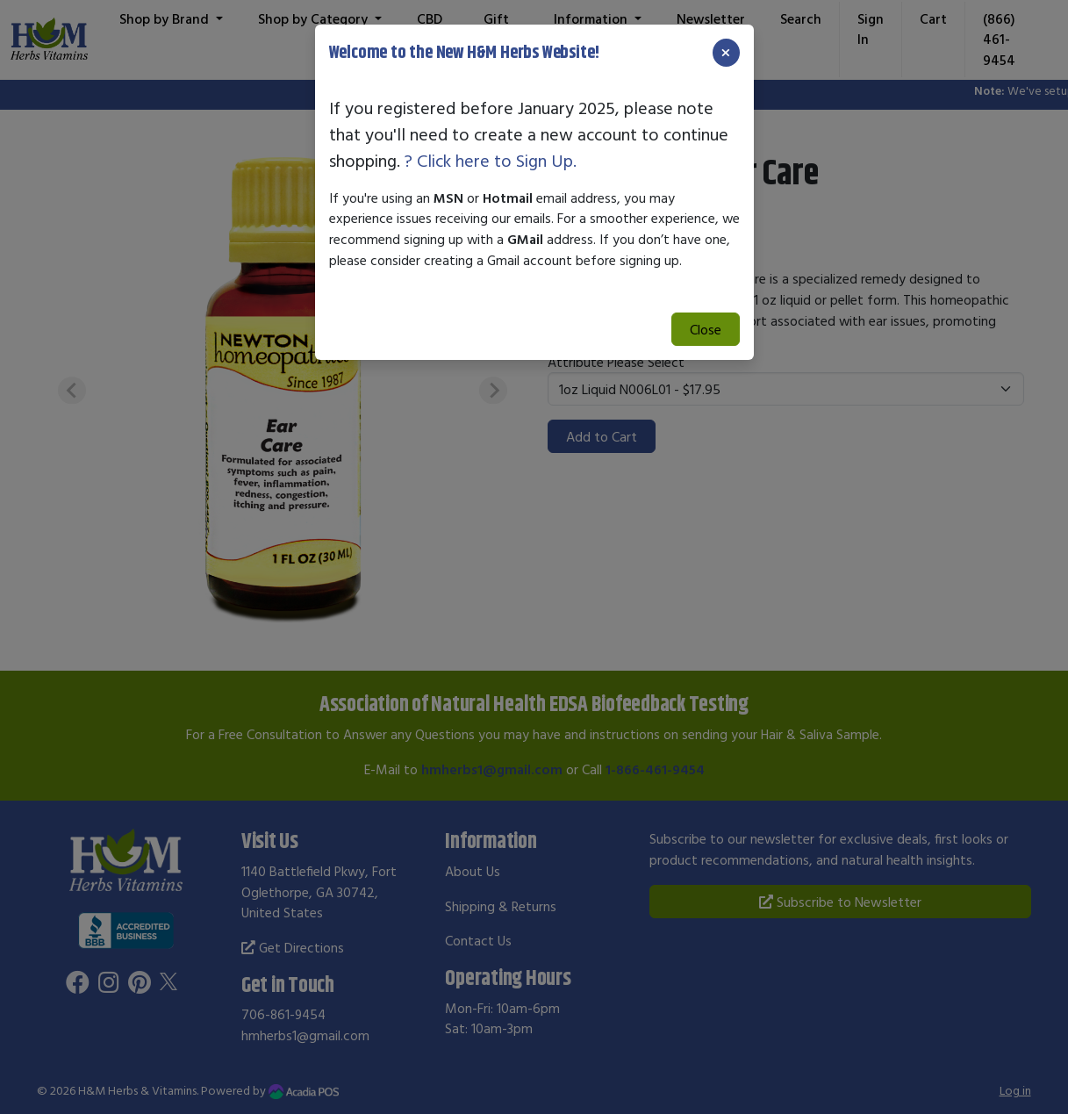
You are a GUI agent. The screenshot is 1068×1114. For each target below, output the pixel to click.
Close (705, 329)
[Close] (726, 53)
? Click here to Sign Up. (491, 160)
